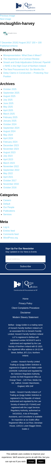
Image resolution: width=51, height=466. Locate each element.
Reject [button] (41, 462)
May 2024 (8, 135)
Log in (6, 227)
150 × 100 (37, 42)
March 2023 (9, 163)
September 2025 (11, 93)
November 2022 (11, 166)
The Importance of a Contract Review (21, 59)
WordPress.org (10, 238)
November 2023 (11, 149)
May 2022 (8, 173)
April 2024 (8, 138)
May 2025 (8, 107)
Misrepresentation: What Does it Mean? (22, 55)
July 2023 (8, 156)
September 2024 (11, 128)
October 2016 (9, 187)
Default (6, 204)
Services (7, 214)
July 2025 (8, 100)
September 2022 (11, 170)
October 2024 (9, 124)
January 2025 (9, 121)
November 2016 (11, 184)
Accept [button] (31, 462)
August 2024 (9, 131)
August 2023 (9, 152)
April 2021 (8, 177)
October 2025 (9, 89)
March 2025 (9, 114)
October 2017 (9, 180)
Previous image (7, 16)
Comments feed (11, 234)
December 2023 (11, 145)
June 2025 (8, 103)
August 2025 (9, 96)
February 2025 (10, 117)
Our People (8, 207)
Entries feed (9, 231)
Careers (7, 200)
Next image (5, 19)
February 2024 (10, 142)
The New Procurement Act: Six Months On (23, 69)
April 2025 (8, 110)
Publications (9, 211)
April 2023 (8, 159)
